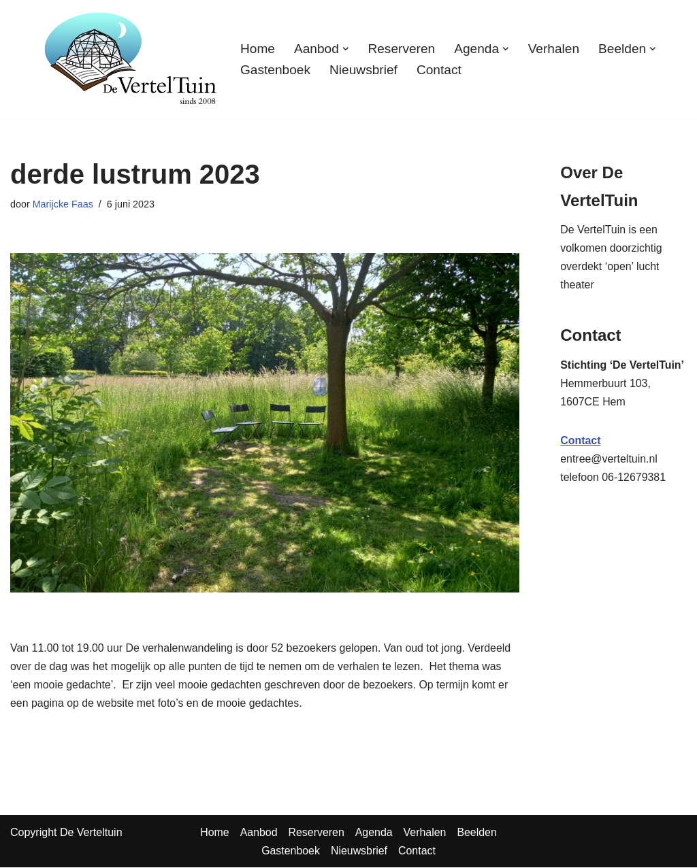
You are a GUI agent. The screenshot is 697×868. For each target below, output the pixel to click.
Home (257, 48)
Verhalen (555, 48)
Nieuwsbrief (363, 70)
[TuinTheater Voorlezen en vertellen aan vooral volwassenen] (130, 59)
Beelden (477, 833)
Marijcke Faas (63, 204)
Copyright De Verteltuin (66, 833)
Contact (439, 70)
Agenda (374, 833)
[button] (345, 48)
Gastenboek (275, 70)
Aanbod (258, 833)
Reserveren (402, 48)
